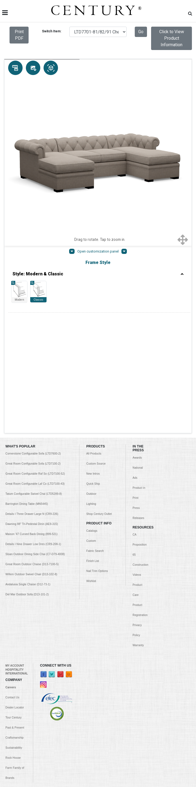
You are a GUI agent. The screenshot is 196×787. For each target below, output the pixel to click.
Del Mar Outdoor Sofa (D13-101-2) (27, 463)
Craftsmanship (14, 606)
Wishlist (91, 450)
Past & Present (14, 596)
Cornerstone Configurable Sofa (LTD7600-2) (33, 322)
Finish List (92, 430)
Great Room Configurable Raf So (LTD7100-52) (35, 342)
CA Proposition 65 (140, 413)
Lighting (91, 373)
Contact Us (12, 566)
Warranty (138, 514)
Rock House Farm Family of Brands (14, 637)
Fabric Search (95, 420)
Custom (91, 410)
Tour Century (13, 586)
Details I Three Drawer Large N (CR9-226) (31, 383)
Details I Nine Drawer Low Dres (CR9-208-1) (33, 413)
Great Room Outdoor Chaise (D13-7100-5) (32, 433)
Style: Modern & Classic (98, 274)
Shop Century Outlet (99, 383)
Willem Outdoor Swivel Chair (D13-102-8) (31, 443)
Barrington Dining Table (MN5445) (26, 373)
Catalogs (91, 400)
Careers (10, 556)
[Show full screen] (183, 239)
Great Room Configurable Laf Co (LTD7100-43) (35, 352)
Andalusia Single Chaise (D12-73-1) (27, 453)
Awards (137, 326)
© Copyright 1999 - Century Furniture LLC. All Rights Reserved (98, 778)
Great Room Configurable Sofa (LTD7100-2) (32, 332)
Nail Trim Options (97, 440)
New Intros (93, 342)
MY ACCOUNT (14, 534)
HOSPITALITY (14, 538)
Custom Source (96, 332)
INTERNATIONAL (16, 542)
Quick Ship (93, 352)
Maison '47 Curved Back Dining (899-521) (31, 403)
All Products (93, 322)
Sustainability (13, 616)
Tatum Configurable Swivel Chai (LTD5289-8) (33, 363)
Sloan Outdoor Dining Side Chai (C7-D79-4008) (35, 423)
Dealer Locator (14, 576)
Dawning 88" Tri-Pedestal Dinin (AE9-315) (31, 393)
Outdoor (91, 363)
